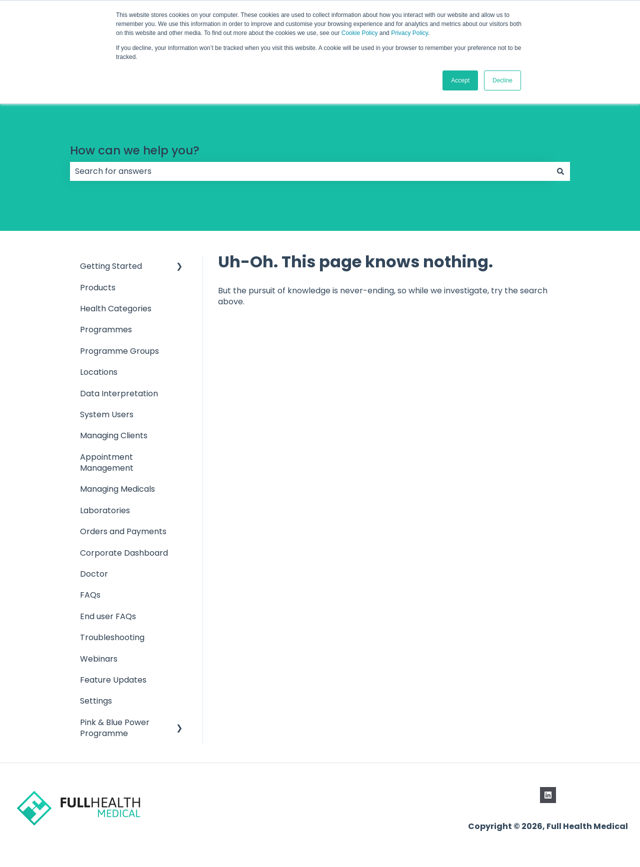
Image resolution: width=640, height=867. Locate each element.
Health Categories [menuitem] (116, 308)
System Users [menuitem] (107, 414)
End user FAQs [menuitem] (108, 616)
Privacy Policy (409, 32)
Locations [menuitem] (99, 372)
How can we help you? (135, 150)
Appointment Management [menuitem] (107, 462)
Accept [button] (460, 80)
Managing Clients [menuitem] (114, 435)
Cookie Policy (360, 32)
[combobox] (310, 171)
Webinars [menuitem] (99, 659)
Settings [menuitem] (96, 701)
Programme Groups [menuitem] (119, 351)
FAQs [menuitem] (90, 595)
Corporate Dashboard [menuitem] (124, 553)
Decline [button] (502, 80)
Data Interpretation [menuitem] (119, 393)
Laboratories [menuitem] (105, 510)
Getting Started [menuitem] (111, 266)
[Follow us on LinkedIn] (548, 795)
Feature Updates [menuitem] (113, 680)
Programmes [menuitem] (106, 329)
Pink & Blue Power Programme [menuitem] (115, 728)
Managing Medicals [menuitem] (117, 489)
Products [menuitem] (98, 287)
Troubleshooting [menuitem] (112, 637)
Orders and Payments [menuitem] (123, 531)
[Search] (560, 171)
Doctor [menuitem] (94, 574)
